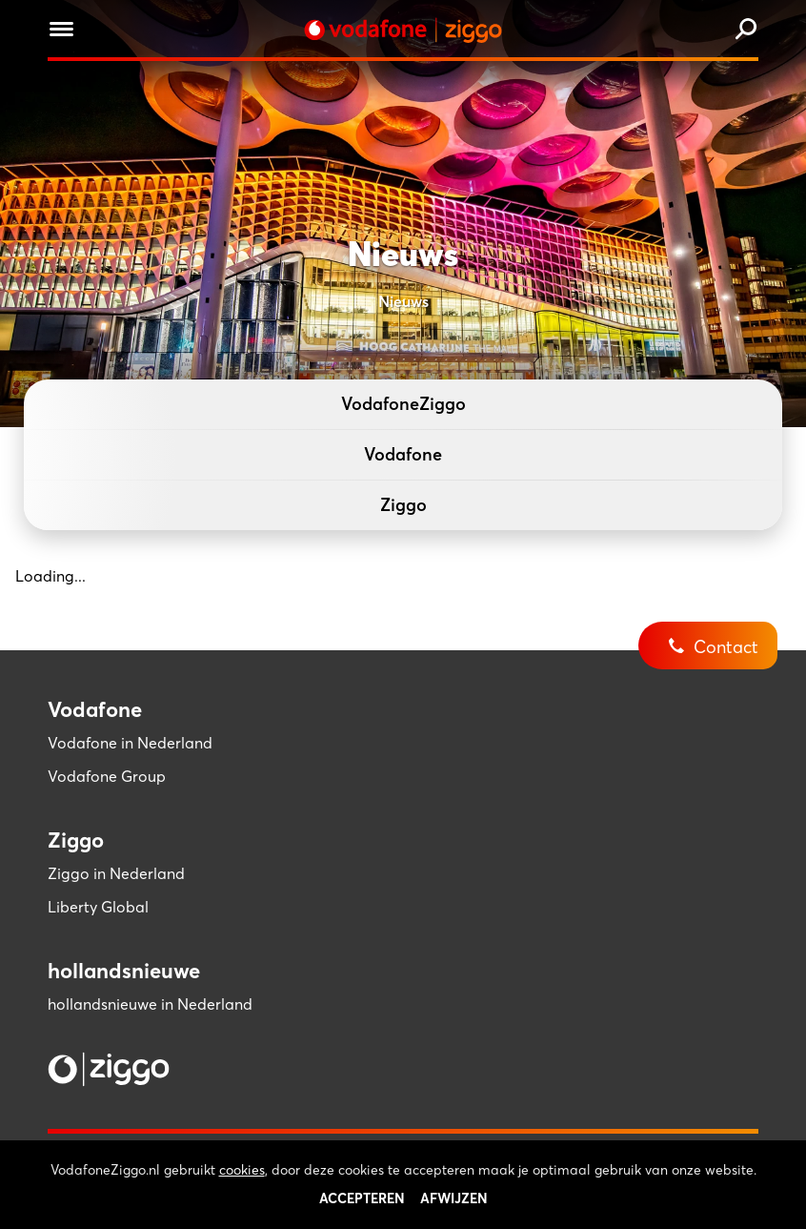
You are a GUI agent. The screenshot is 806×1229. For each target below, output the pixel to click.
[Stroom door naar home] (403, 30)
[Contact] (722, 632)
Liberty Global (98, 906)
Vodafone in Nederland (130, 742)
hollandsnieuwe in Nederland (150, 1004)
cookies (242, 1193)
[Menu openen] (61, 32)
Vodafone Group (107, 776)
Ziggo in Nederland (116, 873)
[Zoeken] (746, 30)
